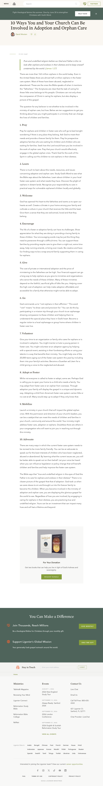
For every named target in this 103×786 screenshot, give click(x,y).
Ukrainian (66, 753)
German (66, 745)
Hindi (80, 745)
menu (6, 4)
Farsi (51, 745)
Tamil (44, 753)
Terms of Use (37, 776)
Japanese (40, 749)
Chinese (44, 745)
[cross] (96, 13)
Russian (81, 749)
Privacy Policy (75, 776)
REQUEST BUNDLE (51, 577)
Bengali (36, 745)
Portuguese (72, 749)
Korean (48, 749)
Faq (23, 776)
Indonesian (31, 749)
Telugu (51, 753)
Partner (94, 4)
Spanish (30, 753)
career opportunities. (74, 764)
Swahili (37, 753)
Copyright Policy (56, 776)
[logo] (14, 3)
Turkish (58, 753)
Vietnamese (82, 753)
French (58, 745)
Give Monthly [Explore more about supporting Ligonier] (87, 626)
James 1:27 (51, 68)
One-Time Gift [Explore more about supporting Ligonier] (88, 642)
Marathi (56, 749)
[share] (34, 34)
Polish (64, 749)
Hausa (73, 745)
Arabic (29, 745)
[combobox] (48, 4)
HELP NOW (82, 14)
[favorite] (31, 34)
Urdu (73, 753)
